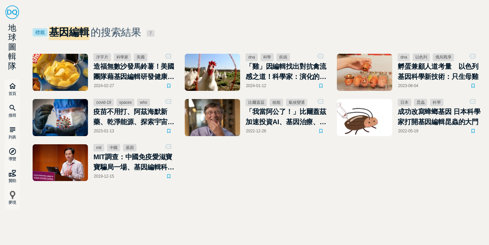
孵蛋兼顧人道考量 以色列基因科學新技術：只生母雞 (438, 71)
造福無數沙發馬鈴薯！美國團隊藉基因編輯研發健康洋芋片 (133, 72)
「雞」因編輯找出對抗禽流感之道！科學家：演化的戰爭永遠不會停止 (286, 72)
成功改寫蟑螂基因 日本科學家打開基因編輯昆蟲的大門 (439, 117)
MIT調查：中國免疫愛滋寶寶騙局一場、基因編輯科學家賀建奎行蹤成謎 (133, 162)
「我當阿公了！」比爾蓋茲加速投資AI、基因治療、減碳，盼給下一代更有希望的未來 (286, 117)
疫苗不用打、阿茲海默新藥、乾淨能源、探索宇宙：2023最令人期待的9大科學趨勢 (133, 117)
